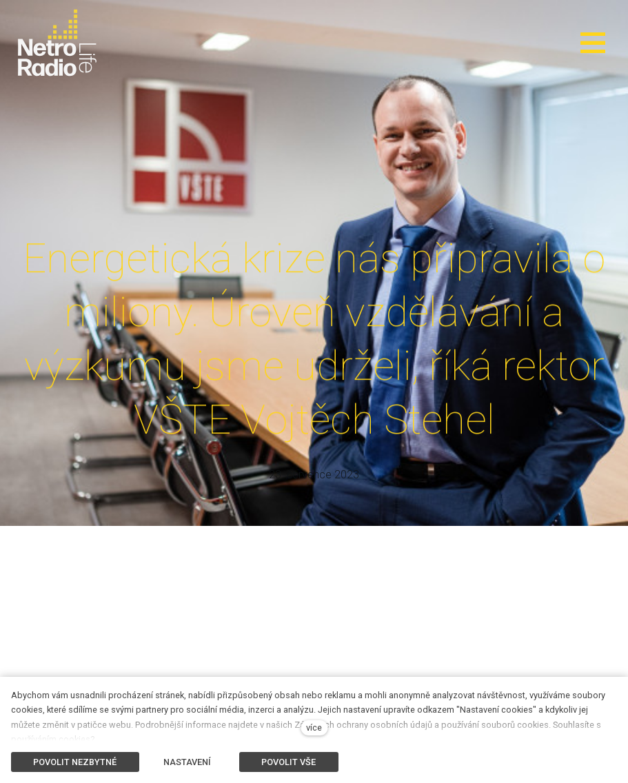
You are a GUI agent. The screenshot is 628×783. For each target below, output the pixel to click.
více (314, 727)
